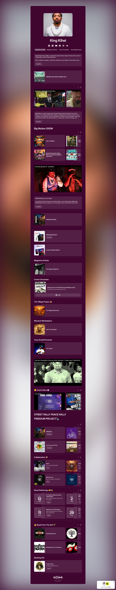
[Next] (80, 87)
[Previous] (78, 87)
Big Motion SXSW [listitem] (40, 49)
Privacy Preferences (58, 581)
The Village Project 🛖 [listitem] (77, 49)
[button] (58, 577)
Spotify (58, 295)
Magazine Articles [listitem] (52, 49)
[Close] (113, 582)
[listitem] (49, 45)
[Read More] (38, 64)
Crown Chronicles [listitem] (64, 49)
